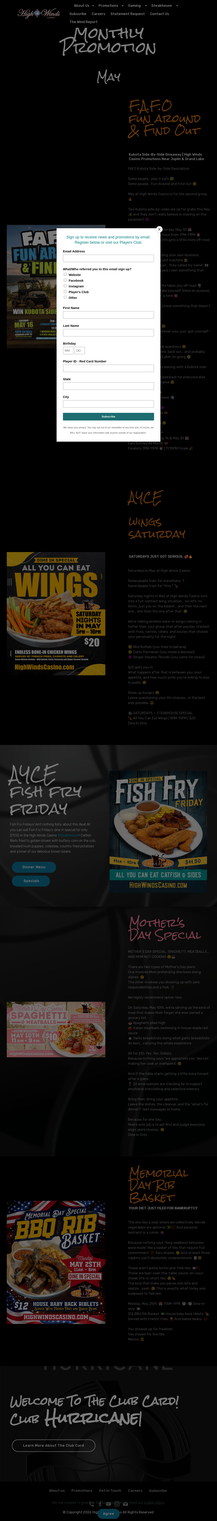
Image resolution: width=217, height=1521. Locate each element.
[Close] (159, 229)
